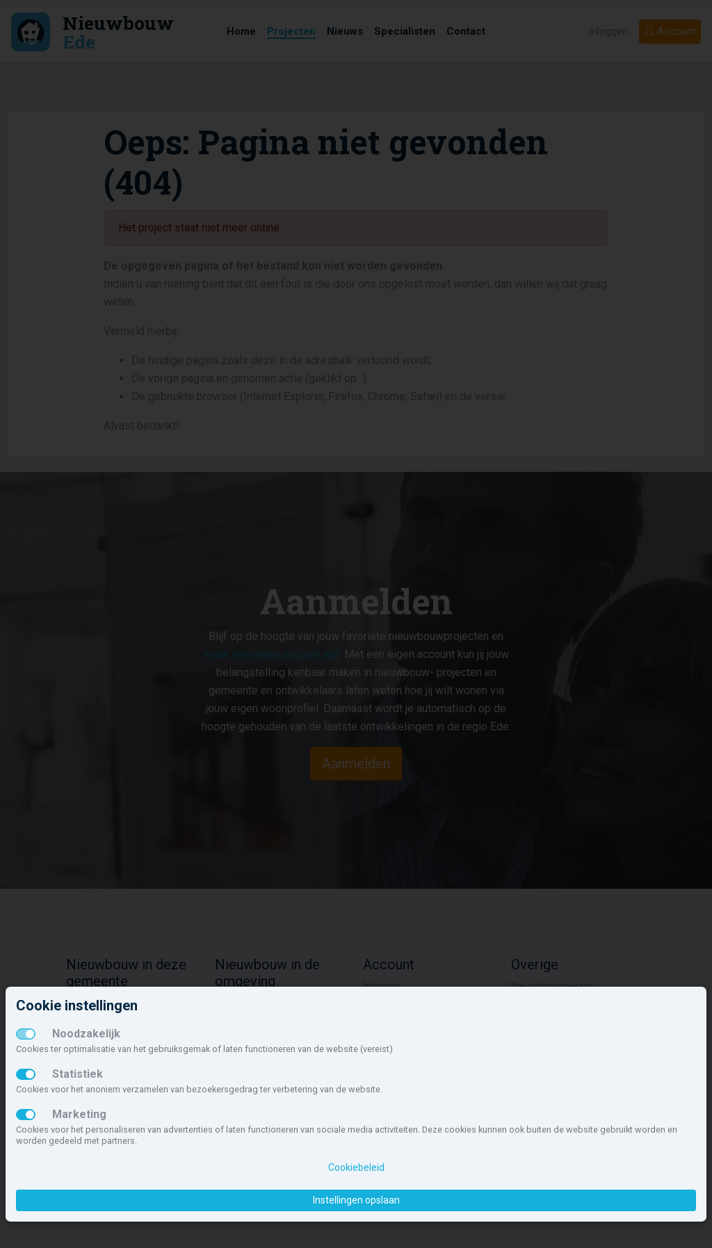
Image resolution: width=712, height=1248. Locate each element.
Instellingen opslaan (356, 1200)
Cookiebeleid (356, 1167)
